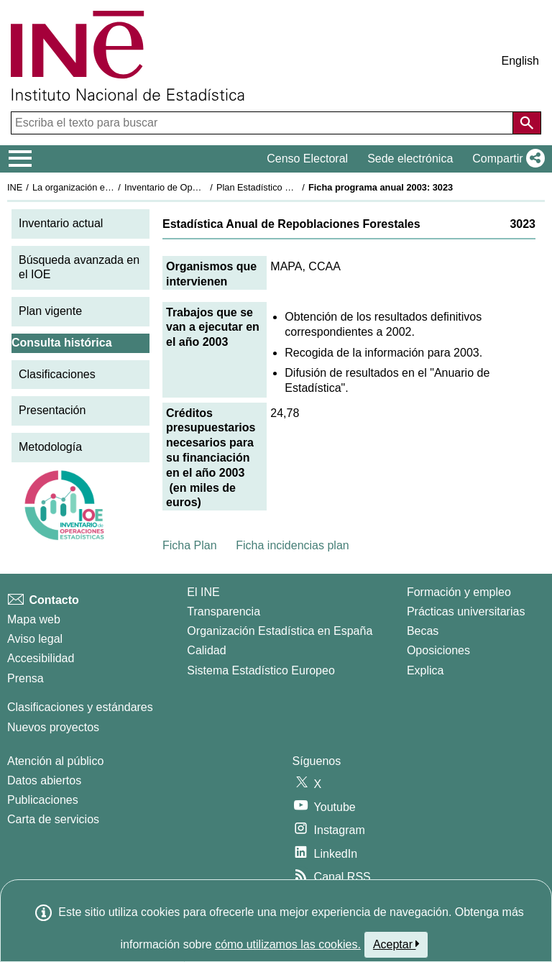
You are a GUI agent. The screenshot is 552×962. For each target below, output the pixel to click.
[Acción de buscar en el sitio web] (526, 122)
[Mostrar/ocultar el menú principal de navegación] (20, 159)
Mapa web (33, 619)
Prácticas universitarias (466, 611)
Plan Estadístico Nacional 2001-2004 (291, 187)
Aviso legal (35, 639)
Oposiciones (438, 650)
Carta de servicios (53, 819)
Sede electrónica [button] (410, 158)
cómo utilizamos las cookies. (288, 944)
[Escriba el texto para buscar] (263, 122)
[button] (505, 159)
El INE (203, 592)
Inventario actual (61, 223)
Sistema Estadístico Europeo (260, 670)
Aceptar (396, 944)
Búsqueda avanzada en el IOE (79, 267)
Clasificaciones (57, 374)
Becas (422, 631)
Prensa (25, 678)
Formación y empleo (459, 592)
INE (14, 187)
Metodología (50, 447)
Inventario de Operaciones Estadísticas (204, 187)
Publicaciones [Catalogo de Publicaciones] (42, 800)
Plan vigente (50, 311)
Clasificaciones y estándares (80, 707)
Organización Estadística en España (279, 631)
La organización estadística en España (111, 187)
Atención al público (55, 761)
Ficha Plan (189, 545)
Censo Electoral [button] (307, 158)
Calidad (206, 650)
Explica (425, 670)
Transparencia (223, 611)
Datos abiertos (44, 780)
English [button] (520, 61)
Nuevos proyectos (53, 727)
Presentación (52, 410)
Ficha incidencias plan (292, 545)
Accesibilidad (40, 658)
